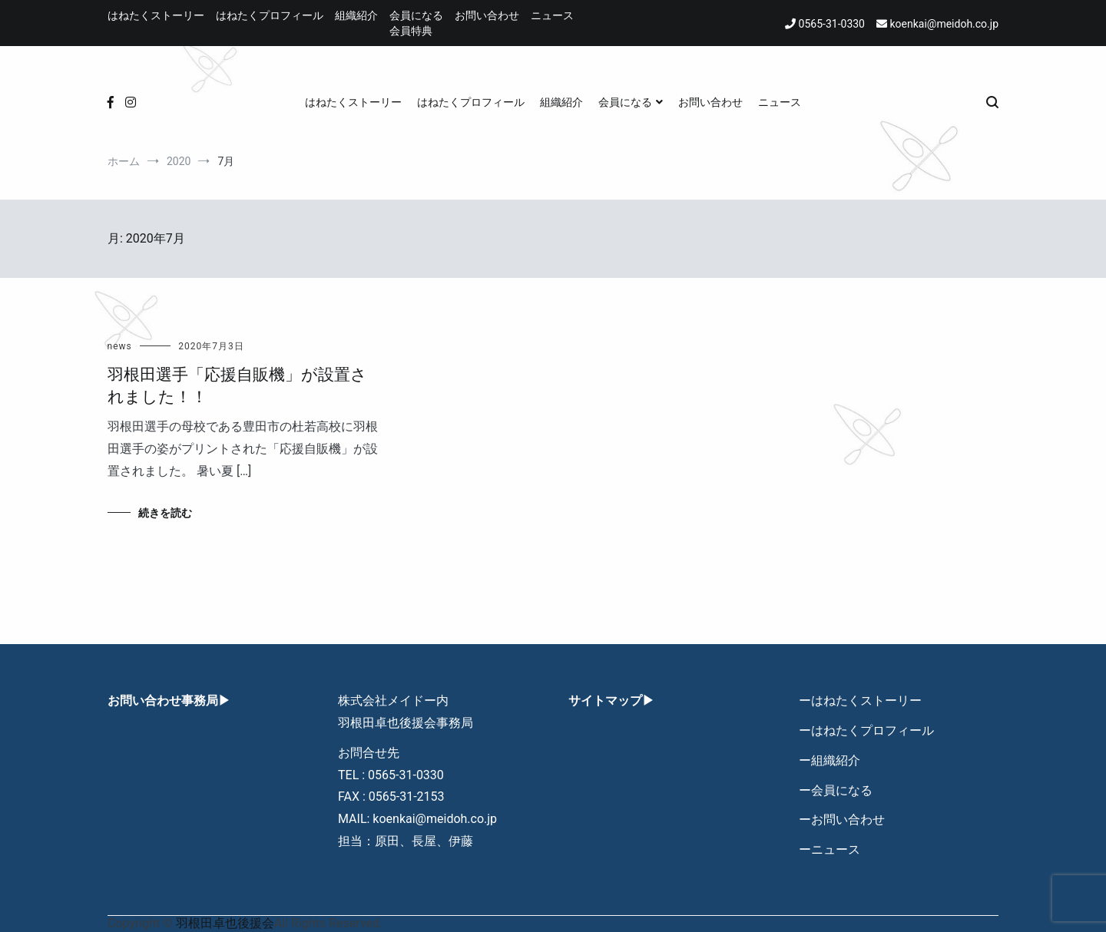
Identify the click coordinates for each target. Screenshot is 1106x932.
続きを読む (165, 513)
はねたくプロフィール (269, 15)
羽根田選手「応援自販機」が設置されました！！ (237, 385)
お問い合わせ (487, 15)
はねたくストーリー (156, 15)
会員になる (416, 15)
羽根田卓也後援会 (225, 923)
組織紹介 (356, 15)
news (120, 346)
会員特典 (410, 31)
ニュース (552, 15)
